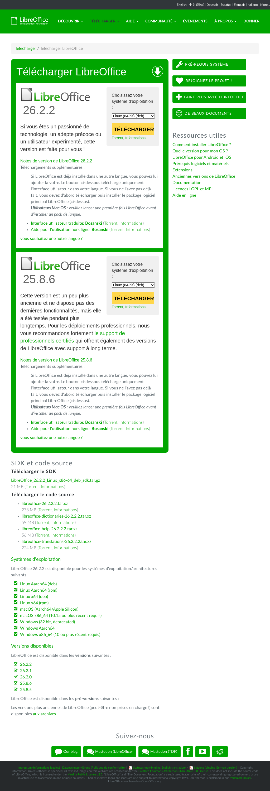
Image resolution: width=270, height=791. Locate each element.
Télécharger (104, 21)
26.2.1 (26, 671)
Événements (195, 21)
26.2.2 (26, 664)
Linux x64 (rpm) (34, 603)
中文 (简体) (196, 4)
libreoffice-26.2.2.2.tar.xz (45, 503)
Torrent (117, 138)
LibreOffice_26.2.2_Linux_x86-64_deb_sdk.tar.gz (55, 480)
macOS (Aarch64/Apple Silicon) (49, 609)
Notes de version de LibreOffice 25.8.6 (56, 360)
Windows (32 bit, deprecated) (47, 622)
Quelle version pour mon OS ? (200, 151)
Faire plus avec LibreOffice (210, 97)
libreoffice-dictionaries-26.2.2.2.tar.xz (56, 516)
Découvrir (70, 21)
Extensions (182, 170)
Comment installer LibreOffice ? (201, 145)
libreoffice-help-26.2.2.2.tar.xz (49, 529)
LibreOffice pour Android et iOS (201, 157)
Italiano (253, 4)
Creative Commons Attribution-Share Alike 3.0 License (173, 771)
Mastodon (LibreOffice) (110, 751)
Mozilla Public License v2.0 (85, 774)
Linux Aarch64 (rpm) (38, 590)
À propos (225, 21)
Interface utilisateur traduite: (66, 223)
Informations (135, 138)
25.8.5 (26, 690)
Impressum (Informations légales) (39, 767)
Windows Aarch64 (37, 628)
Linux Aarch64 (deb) (38, 584)
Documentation (186, 183)
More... (265, 4)
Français (239, 4)
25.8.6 (26, 683)
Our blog (66, 751)
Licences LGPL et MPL (193, 189)
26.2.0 (26, 677)
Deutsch (212, 4)
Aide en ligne (184, 195)
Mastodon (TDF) (159, 751)
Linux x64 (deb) (34, 597)
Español (226, 4)
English (182, 4)
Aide (132, 21)
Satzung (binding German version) (215, 767)
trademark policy (240, 777)
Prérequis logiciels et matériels (200, 164)
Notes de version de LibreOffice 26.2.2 (56, 161)
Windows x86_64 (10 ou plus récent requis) (60, 635)
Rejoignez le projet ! (204, 81)
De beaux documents (204, 113)
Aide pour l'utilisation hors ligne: (69, 230)
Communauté (160, 21)
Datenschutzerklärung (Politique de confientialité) (94, 767)
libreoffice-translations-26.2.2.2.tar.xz (56, 541)
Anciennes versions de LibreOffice (203, 176)
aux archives (44, 714)
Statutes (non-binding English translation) (159, 767)
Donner (251, 21)
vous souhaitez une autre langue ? (51, 239)
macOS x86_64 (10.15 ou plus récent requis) (61, 616)
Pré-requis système (202, 64)
